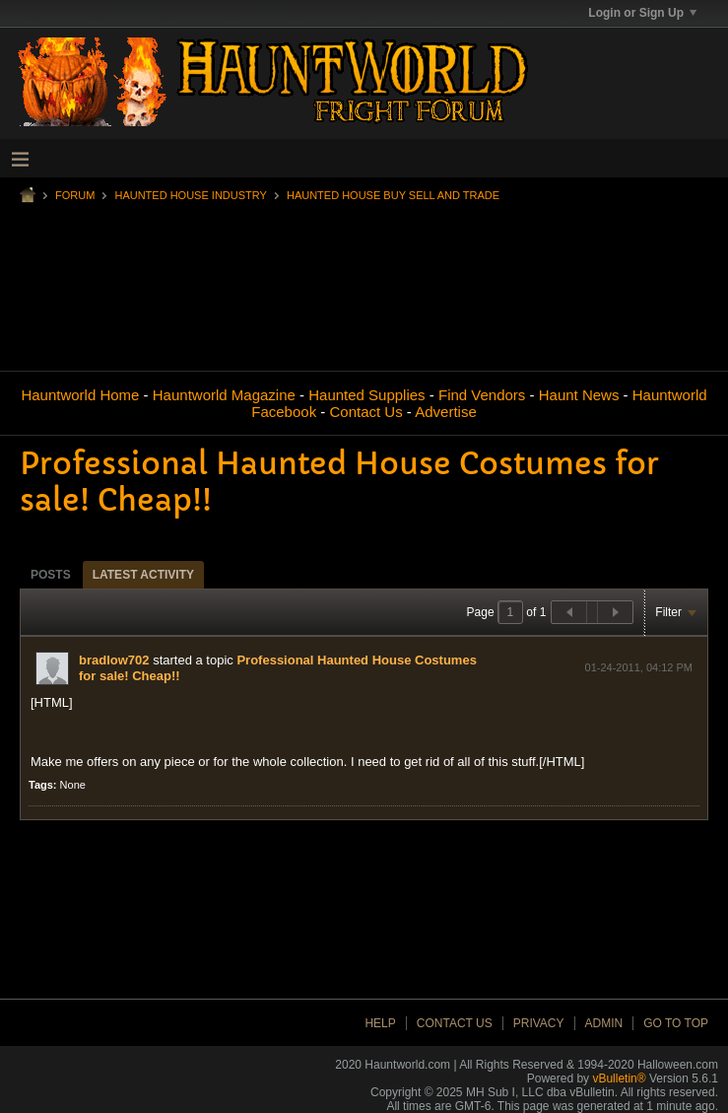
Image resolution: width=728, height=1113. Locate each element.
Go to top (675, 1023)
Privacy (538, 1023)
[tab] (51, 574)
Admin (604, 1023)
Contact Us (365, 411)
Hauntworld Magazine (224, 394)
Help (379, 1023)
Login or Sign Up (642, 13)
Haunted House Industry (190, 195)
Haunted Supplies (366, 394)
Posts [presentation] (51, 575)
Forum (75, 195)
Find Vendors (481, 394)
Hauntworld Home (80, 394)
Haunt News (579, 394)
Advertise (446, 411)
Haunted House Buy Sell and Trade (393, 195)
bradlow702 (114, 660)
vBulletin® (618, 1078)
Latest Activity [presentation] (143, 575)
